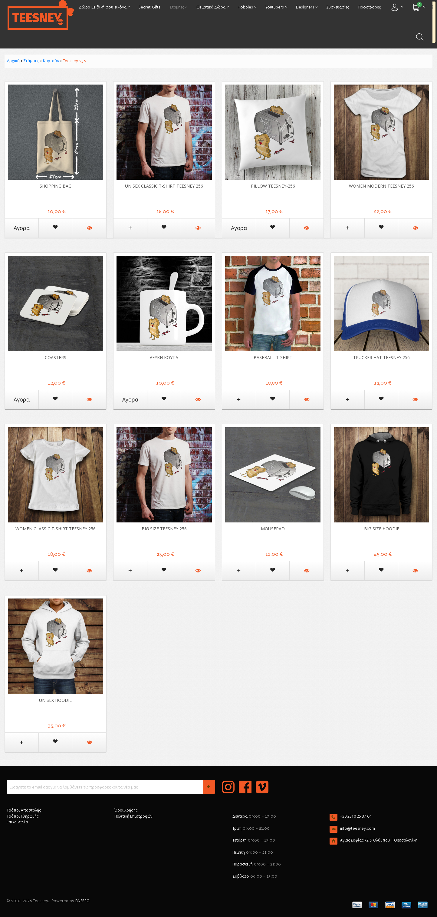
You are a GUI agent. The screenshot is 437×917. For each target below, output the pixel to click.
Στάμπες (31, 60)
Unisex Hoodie (55, 700)
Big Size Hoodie (381, 529)
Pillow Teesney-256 (273, 186)
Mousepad (273, 529)
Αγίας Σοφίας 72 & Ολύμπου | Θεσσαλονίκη (378, 840)
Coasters (55, 357)
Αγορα (22, 228)
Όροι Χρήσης (125, 810)
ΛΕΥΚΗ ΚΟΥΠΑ (164, 357)
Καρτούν (51, 60)
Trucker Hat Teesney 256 (381, 357)
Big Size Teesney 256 (164, 529)
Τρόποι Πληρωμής (22, 816)
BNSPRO (82, 900)
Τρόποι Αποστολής (24, 810)
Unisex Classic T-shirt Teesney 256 (164, 186)
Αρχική (13, 60)
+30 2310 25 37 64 (355, 816)
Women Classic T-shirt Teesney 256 (55, 529)
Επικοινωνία (17, 822)
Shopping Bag (55, 186)
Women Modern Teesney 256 (381, 186)
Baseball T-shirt (273, 357)
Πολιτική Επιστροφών (133, 816)
